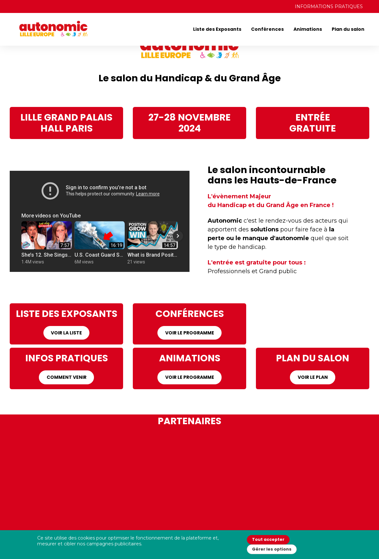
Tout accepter (268, 539)
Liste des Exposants (217, 29)
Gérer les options (272, 549)
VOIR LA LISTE (66, 333)
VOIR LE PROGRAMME (189, 333)
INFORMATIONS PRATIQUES (329, 6)
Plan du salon (348, 29)
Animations (307, 29)
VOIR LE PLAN (313, 377)
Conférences (267, 29)
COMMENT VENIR (66, 377)
